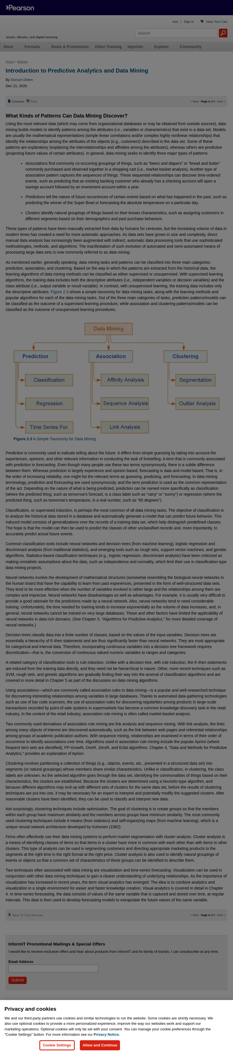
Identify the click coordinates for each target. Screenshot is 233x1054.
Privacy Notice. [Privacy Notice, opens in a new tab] (107, 1034)
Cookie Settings (57, 1045)
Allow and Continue (100, 1045)
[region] (116, 1027)
